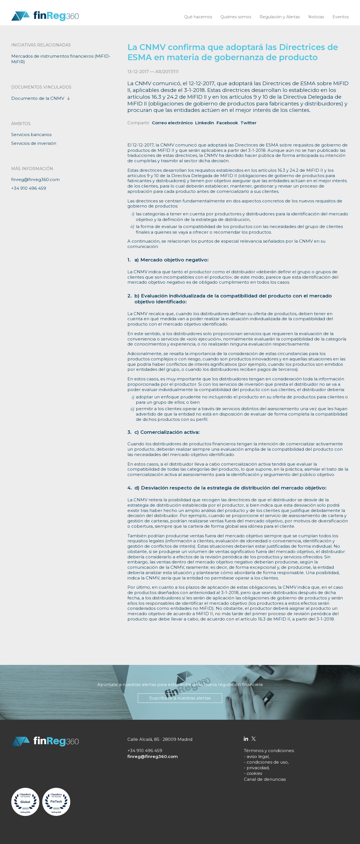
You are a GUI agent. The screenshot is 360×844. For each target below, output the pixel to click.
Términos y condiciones (269, 750)
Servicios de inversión (33, 143)
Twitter (248, 122)
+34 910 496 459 (28, 188)
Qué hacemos (198, 16)
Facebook (227, 122)
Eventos (340, 16)
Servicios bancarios (31, 134)
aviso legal (258, 756)
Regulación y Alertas (280, 16)
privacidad (258, 767)
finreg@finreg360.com (35, 179)
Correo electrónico (172, 122)
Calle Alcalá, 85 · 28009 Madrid (159, 739)
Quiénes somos (235, 16)
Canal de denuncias (265, 779)
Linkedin (204, 122)
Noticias (316, 16)
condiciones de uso (267, 762)
